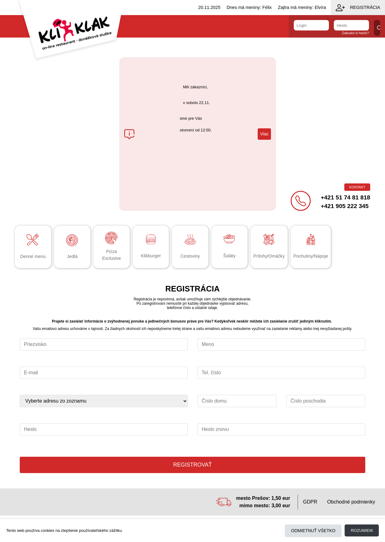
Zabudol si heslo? (355, 33)
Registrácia (358, 7)
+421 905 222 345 (344, 206)
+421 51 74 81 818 (345, 197)
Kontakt (357, 187)
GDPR (310, 501)
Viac (264, 133)
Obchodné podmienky (351, 501)
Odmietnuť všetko (313, 530)
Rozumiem (362, 530)
